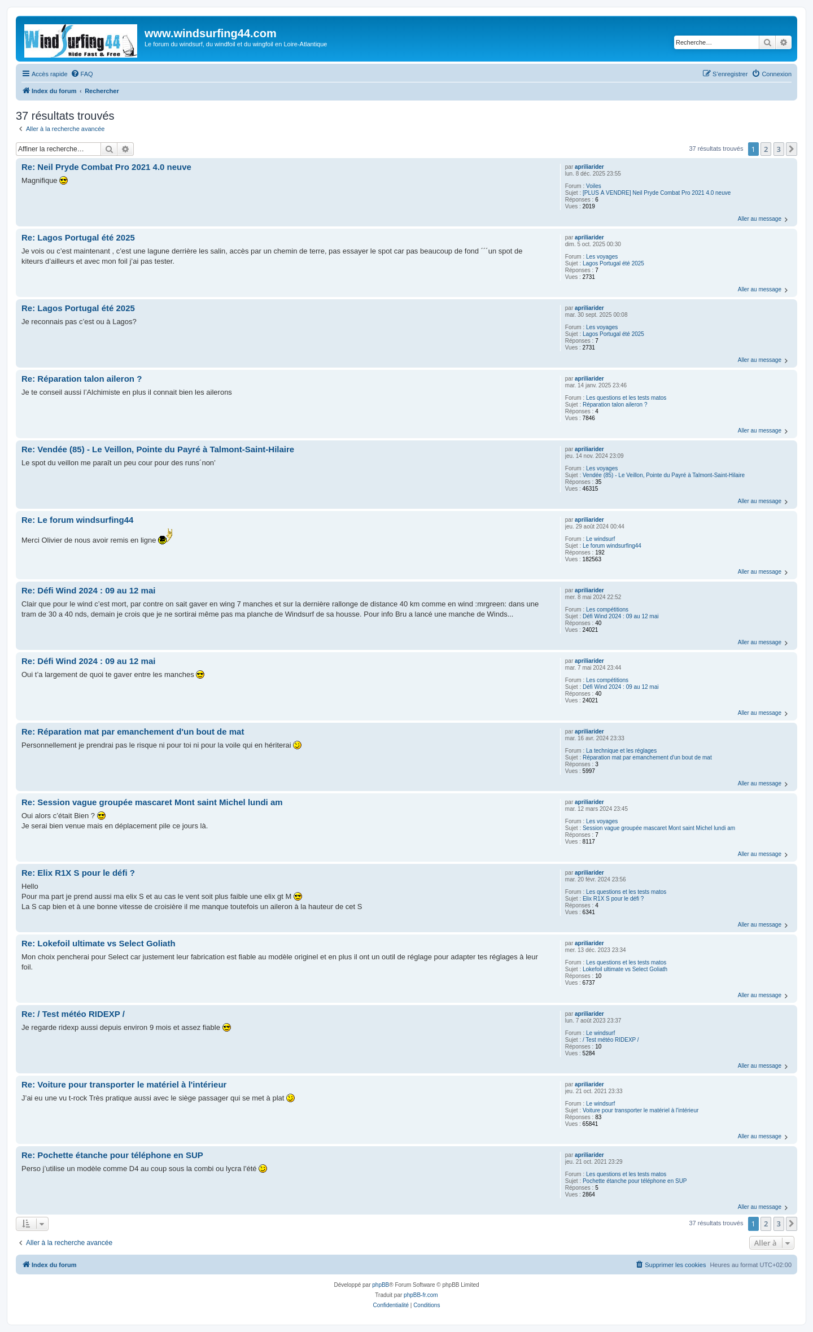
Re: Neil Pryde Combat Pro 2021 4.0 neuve (106, 167)
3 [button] (779, 149)
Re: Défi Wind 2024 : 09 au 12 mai (88, 590)
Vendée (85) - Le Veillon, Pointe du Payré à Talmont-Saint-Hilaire (664, 475)
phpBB (380, 1285)
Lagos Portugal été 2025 (613, 263)
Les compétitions (607, 609)
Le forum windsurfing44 (612, 546)
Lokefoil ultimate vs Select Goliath (625, 969)
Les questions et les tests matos (626, 398)
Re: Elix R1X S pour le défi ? (78, 872)
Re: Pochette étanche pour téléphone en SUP (112, 1155)
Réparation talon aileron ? (615, 404)
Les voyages (602, 257)
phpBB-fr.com (421, 1295)
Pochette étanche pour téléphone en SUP (635, 1181)
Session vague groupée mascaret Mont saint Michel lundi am (659, 828)
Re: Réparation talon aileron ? (81, 378)
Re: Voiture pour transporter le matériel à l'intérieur (123, 1084)
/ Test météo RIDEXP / (611, 1040)
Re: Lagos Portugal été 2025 (78, 237)
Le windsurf (600, 539)
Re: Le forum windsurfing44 (77, 520)
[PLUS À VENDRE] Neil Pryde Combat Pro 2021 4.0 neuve (657, 193)
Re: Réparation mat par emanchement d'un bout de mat (132, 731)
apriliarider (589, 167)
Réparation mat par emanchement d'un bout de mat (647, 757)
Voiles (593, 186)
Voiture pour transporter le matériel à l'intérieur (640, 1110)
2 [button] (766, 149)
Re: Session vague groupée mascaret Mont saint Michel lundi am (152, 802)
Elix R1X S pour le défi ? (613, 899)
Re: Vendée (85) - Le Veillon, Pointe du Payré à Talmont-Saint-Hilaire (157, 449)
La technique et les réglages (621, 751)
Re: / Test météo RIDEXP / (73, 1014)
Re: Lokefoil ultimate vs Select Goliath (98, 943)
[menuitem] (82, 74)
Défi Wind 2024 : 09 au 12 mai (621, 616)
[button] (791, 149)
